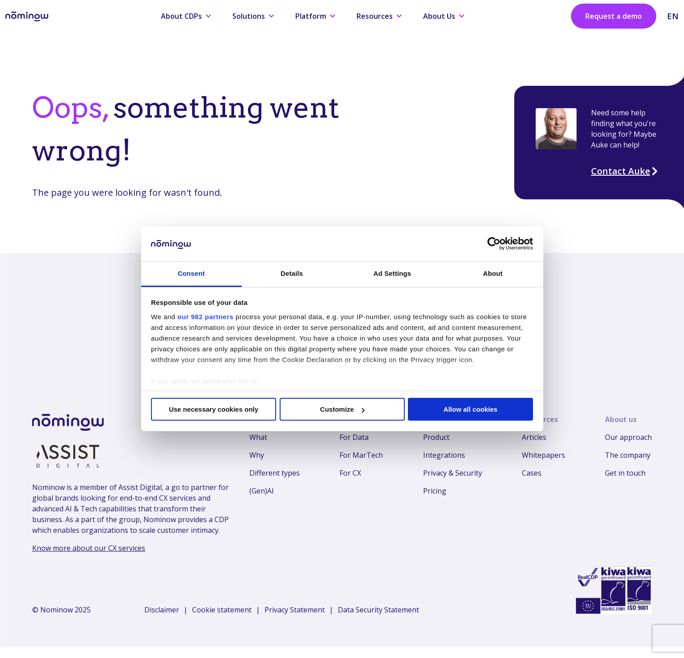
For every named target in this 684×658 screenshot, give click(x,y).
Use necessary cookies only (213, 409)
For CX (350, 473)
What (258, 437)
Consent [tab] (191, 273)
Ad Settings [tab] (392, 273)
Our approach (628, 437)
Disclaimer (161, 610)
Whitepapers (543, 455)
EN (673, 16)
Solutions (253, 16)
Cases (531, 473)
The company (627, 455)
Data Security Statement (378, 610)
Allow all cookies (471, 409)
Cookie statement (222, 610)
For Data (354, 437)
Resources (379, 16)
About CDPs (186, 16)
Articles (534, 437)
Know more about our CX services (88, 548)
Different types (274, 473)
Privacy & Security (452, 473)
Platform (315, 16)
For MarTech (361, 455)
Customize (342, 409)
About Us (443, 16)
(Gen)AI (261, 491)
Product (436, 437)
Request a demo (613, 16)
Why (256, 455)
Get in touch (625, 473)
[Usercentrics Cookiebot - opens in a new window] (494, 243)
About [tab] (493, 273)
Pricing (434, 491)
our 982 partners (205, 317)
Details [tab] (292, 273)
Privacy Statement (294, 610)
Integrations (444, 455)
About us (621, 419)
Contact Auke (625, 171)
